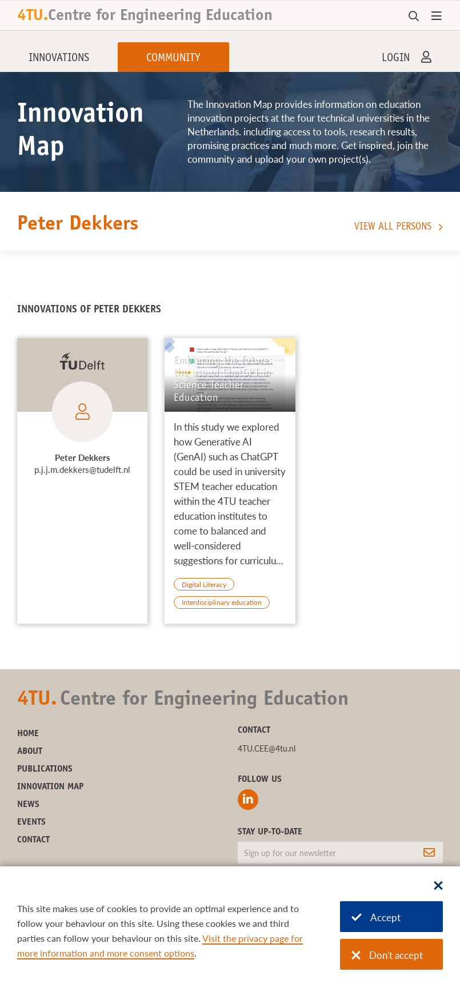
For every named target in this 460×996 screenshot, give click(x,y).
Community (173, 59)
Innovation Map (50, 787)
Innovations (59, 59)
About (29, 751)
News (28, 804)
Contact (33, 840)
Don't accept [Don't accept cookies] (387, 955)
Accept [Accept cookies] (376, 917)
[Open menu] (436, 16)
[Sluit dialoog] (438, 886)
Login (396, 59)
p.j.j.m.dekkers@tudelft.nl (82, 469)
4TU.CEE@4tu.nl (266, 748)
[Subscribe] (429, 853)
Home (28, 733)
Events (31, 822)
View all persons (392, 227)
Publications (45, 769)
